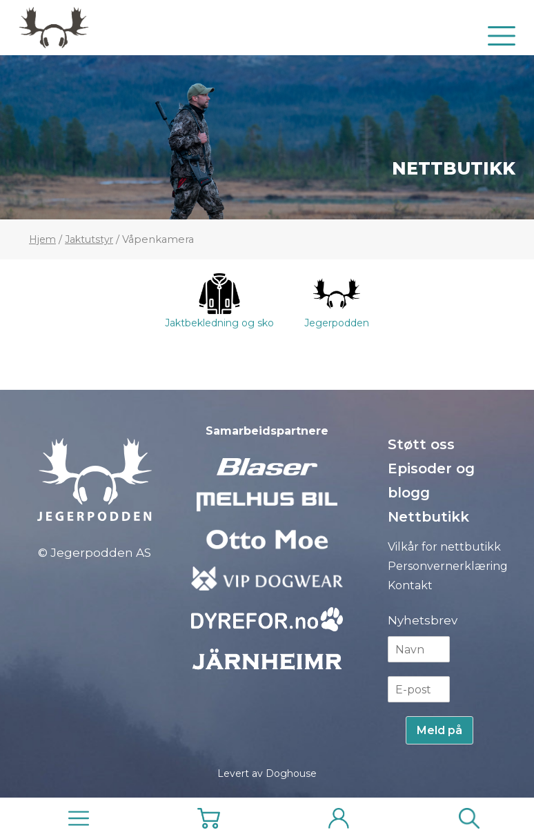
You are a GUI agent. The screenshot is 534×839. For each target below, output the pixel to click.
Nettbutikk (453, 168)
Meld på (439, 730)
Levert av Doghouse (267, 773)
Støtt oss (421, 444)
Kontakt (410, 585)
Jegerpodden (336, 301)
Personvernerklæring (448, 566)
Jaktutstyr (89, 239)
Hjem (42, 239)
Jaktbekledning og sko (219, 301)
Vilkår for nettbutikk (444, 546)
